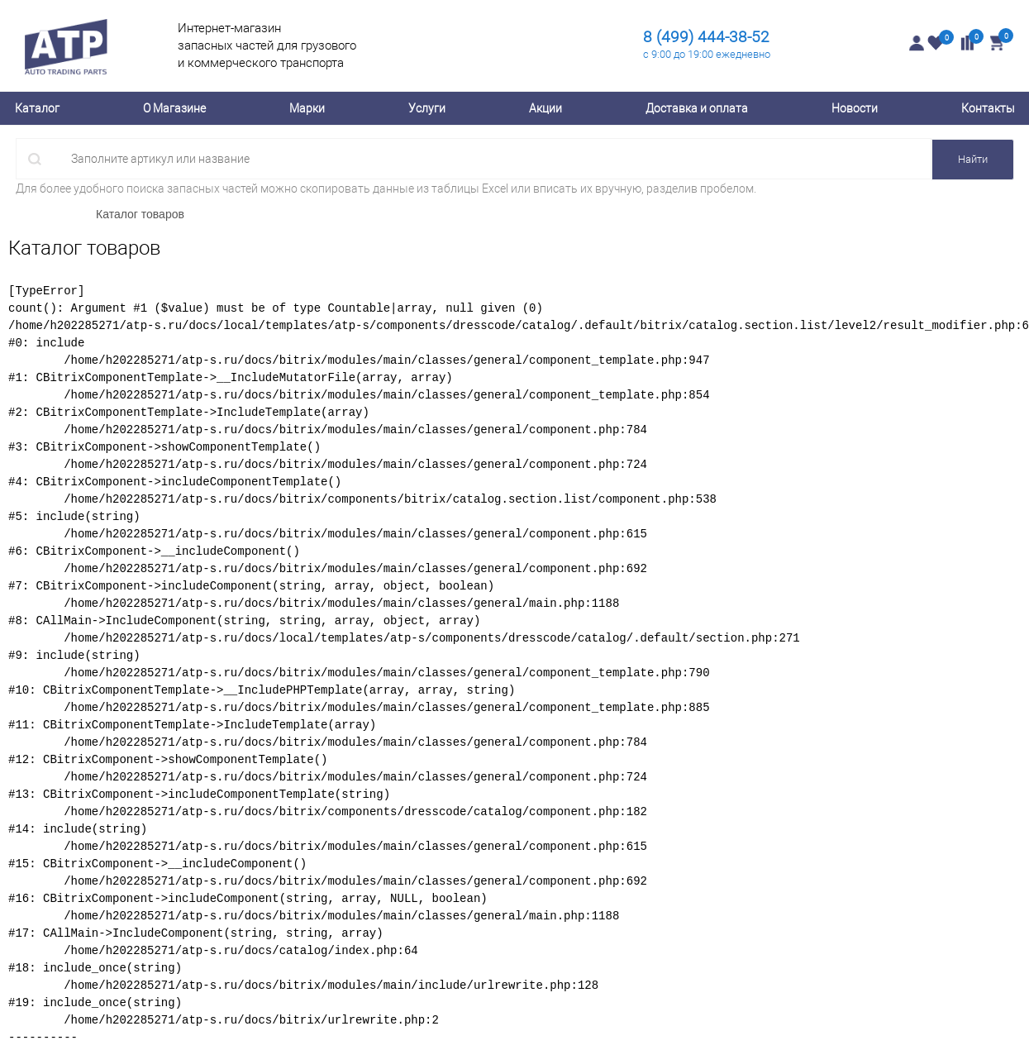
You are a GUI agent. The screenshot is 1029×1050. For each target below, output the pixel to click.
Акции (545, 108)
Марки (307, 108)
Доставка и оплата (697, 108)
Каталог (37, 108)
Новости (854, 108)
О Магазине (174, 108)
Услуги (426, 108)
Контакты (988, 108)
